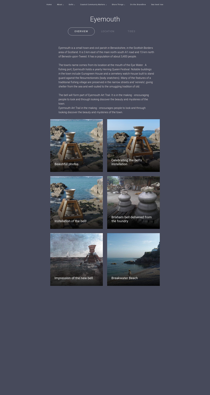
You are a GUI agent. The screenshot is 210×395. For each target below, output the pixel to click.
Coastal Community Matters (92, 4)
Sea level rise (157, 4)
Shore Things (117, 4)
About (59, 4)
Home (49, 4)
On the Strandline (138, 4)
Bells (71, 4)
